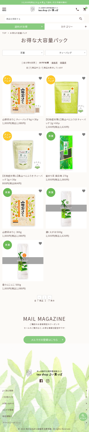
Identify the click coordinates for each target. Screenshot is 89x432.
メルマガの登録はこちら (44, 340)
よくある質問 (7, 390)
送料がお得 (21, 26)
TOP (4, 33)
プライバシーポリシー (11, 422)
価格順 (54, 62)
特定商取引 (7, 416)
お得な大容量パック (18, 33)
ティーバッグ (65, 52)
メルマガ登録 (8, 409)
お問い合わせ (8, 403)
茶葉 (22, 52)
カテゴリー (67, 26)
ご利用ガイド (8, 397)
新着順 (63, 62)
